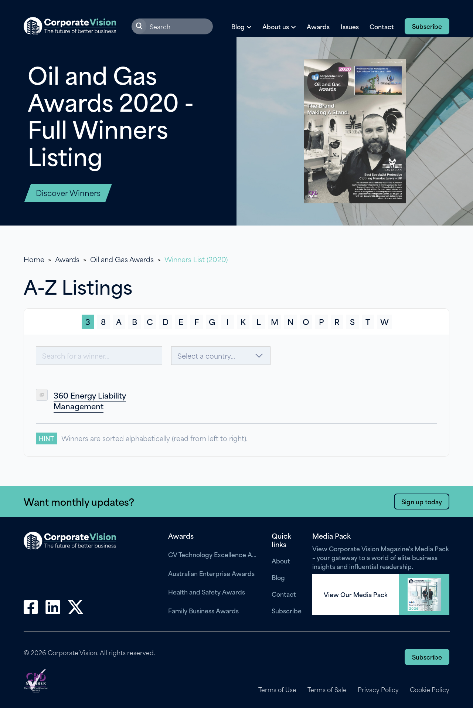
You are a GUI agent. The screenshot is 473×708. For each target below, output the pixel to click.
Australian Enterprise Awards (211, 573)
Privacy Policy (378, 689)
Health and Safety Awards (206, 591)
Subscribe (427, 26)
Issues (350, 26)
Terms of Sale (327, 689)
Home (34, 259)
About (281, 560)
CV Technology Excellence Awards (214, 554)
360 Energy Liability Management (90, 400)
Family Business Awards (203, 610)
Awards (318, 26)
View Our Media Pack (356, 594)
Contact (382, 26)
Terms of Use (277, 689)
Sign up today (421, 501)
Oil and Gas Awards (122, 259)
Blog (278, 577)
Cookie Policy (429, 689)
